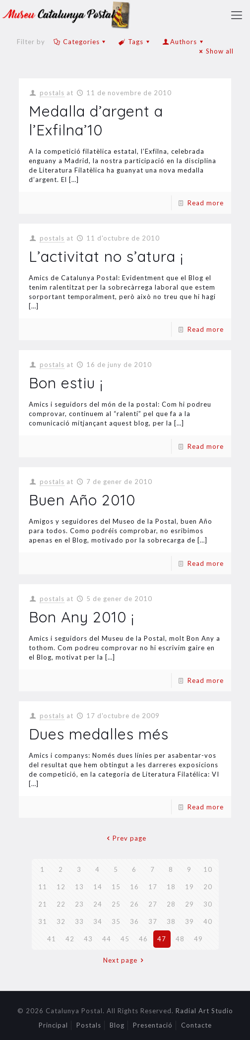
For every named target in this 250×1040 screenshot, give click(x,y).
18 (171, 887)
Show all (214, 51)
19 (189, 887)
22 (61, 904)
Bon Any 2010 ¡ (81, 617)
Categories (81, 42)
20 (207, 887)
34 (97, 921)
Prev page (125, 838)
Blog (117, 1025)
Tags (135, 42)
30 (207, 904)
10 (207, 869)
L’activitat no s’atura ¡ (106, 256)
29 (189, 904)
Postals (88, 1025)
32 (61, 921)
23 (79, 904)
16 (134, 887)
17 (152, 887)
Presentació (153, 1025)
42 (69, 939)
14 (97, 887)
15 (116, 887)
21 (42, 904)
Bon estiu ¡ (66, 382)
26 (134, 904)
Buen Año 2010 (82, 499)
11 (42, 887)
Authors (183, 42)
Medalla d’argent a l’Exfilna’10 (96, 120)
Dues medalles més (99, 734)
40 (207, 921)
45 (125, 939)
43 (88, 939)
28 (171, 904)
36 (134, 921)
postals (52, 93)
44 (106, 939)
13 (79, 887)
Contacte (196, 1025)
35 (116, 921)
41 (51, 939)
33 (79, 921)
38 (171, 921)
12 (61, 887)
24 (97, 904)
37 (152, 921)
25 (116, 904)
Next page (124, 960)
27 (152, 904)
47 (161, 939)
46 (143, 939)
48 (180, 939)
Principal (53, 1025)
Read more (206, 203)
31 (42, 921)
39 (189, 921)
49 (198, 939)
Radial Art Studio (204, 1011)
